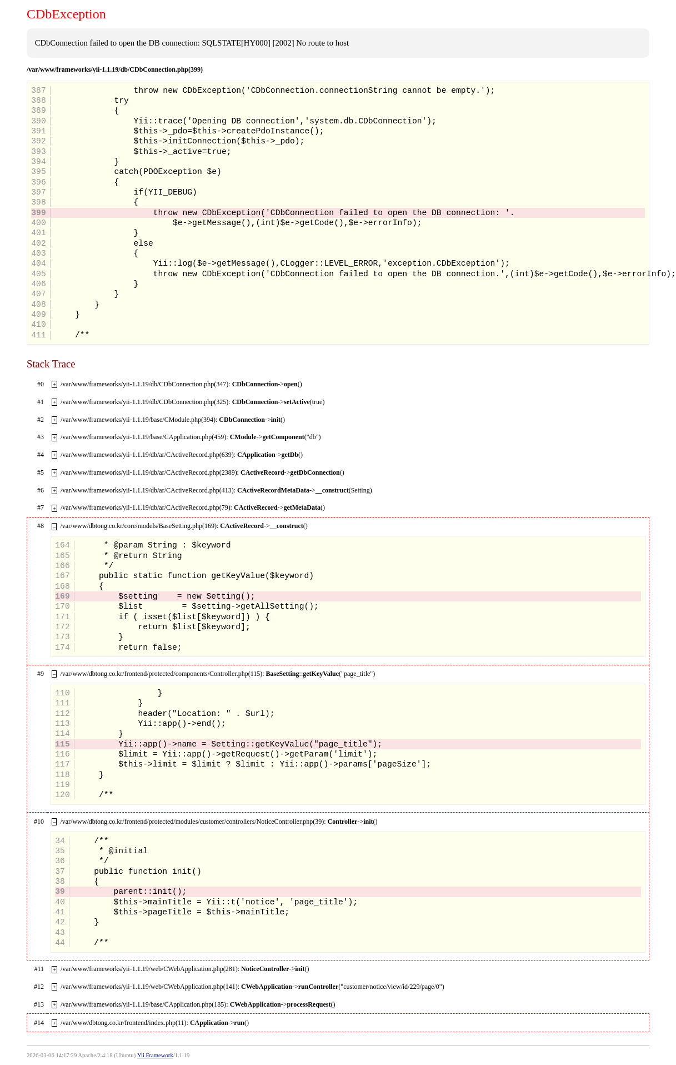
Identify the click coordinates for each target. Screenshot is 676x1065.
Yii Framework (155, 1055)
